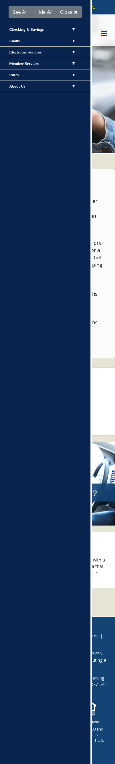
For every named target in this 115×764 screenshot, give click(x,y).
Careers (61, 636)
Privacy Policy (45, 642)
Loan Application (30, 394)
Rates (19, 423)
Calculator (24, 404)
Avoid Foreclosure (30, 636)
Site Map (74, 642)
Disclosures (86, 636)
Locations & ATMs (32, 413)
